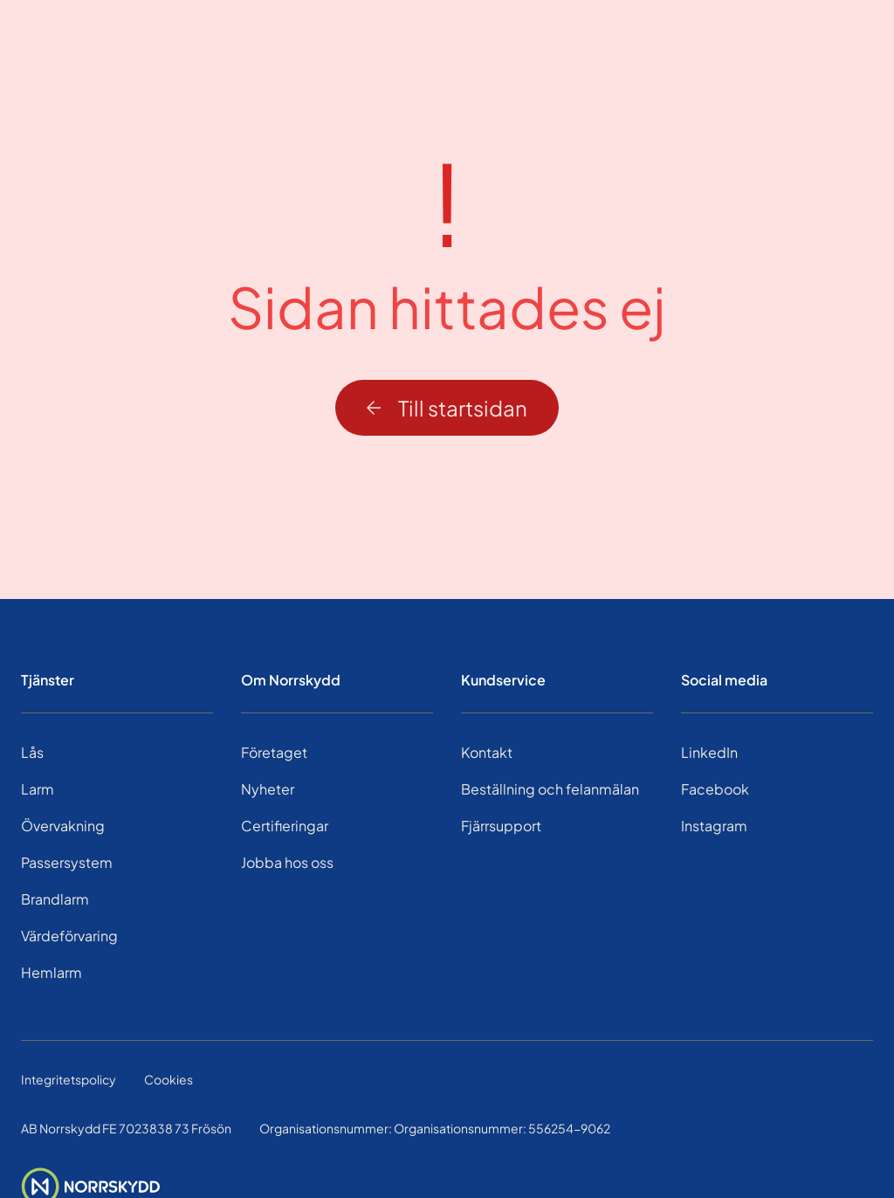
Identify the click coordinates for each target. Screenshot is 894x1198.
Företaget (274, 752)
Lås (32, 752)
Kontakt (486, 752)
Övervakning (63, 825)
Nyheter (267, 789)
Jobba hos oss (287, 862)
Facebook (715, 789)
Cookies (168, 1079)
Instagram (714, 825)
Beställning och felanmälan (550, 789)
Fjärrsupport (501, 825)
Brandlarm (55, 899)
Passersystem (67, 862)
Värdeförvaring (69, 935)
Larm (37, 789)
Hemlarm (51, 972)
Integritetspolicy (68, 1079)
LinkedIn (709, 752)
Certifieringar (284, 825)
